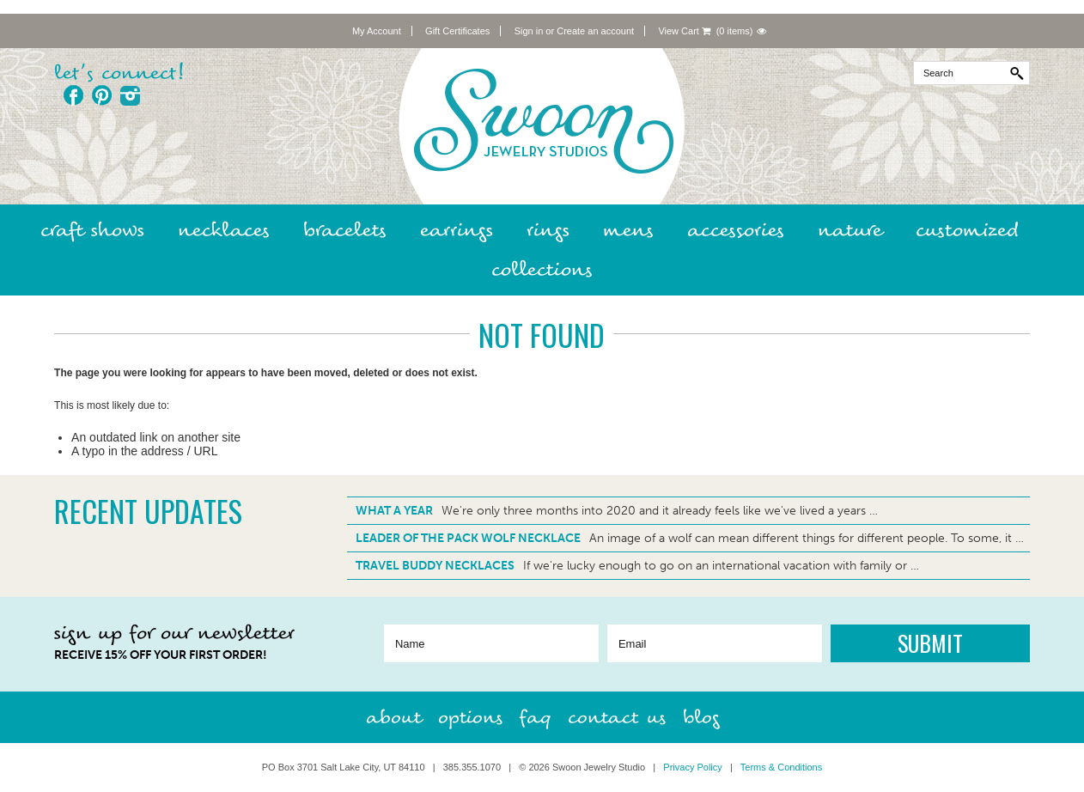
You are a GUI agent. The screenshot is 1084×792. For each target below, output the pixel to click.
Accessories (735, 230)
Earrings (456, 230)
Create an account (595, 31)
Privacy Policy (692, 767)
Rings (548, 230)
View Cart (684, 31)
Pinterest (102, 95)
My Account (376, 31)
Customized (967, 230)
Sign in (529, 31)
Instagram (130, 95)
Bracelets (345, 230)
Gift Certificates (457, 31)
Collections (542, 269)
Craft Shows (92, 230)
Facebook (73, 95)
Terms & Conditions (781, 767)
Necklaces (224, 230)
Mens (628, 230)
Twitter (158, 95)
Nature (850, 230)
